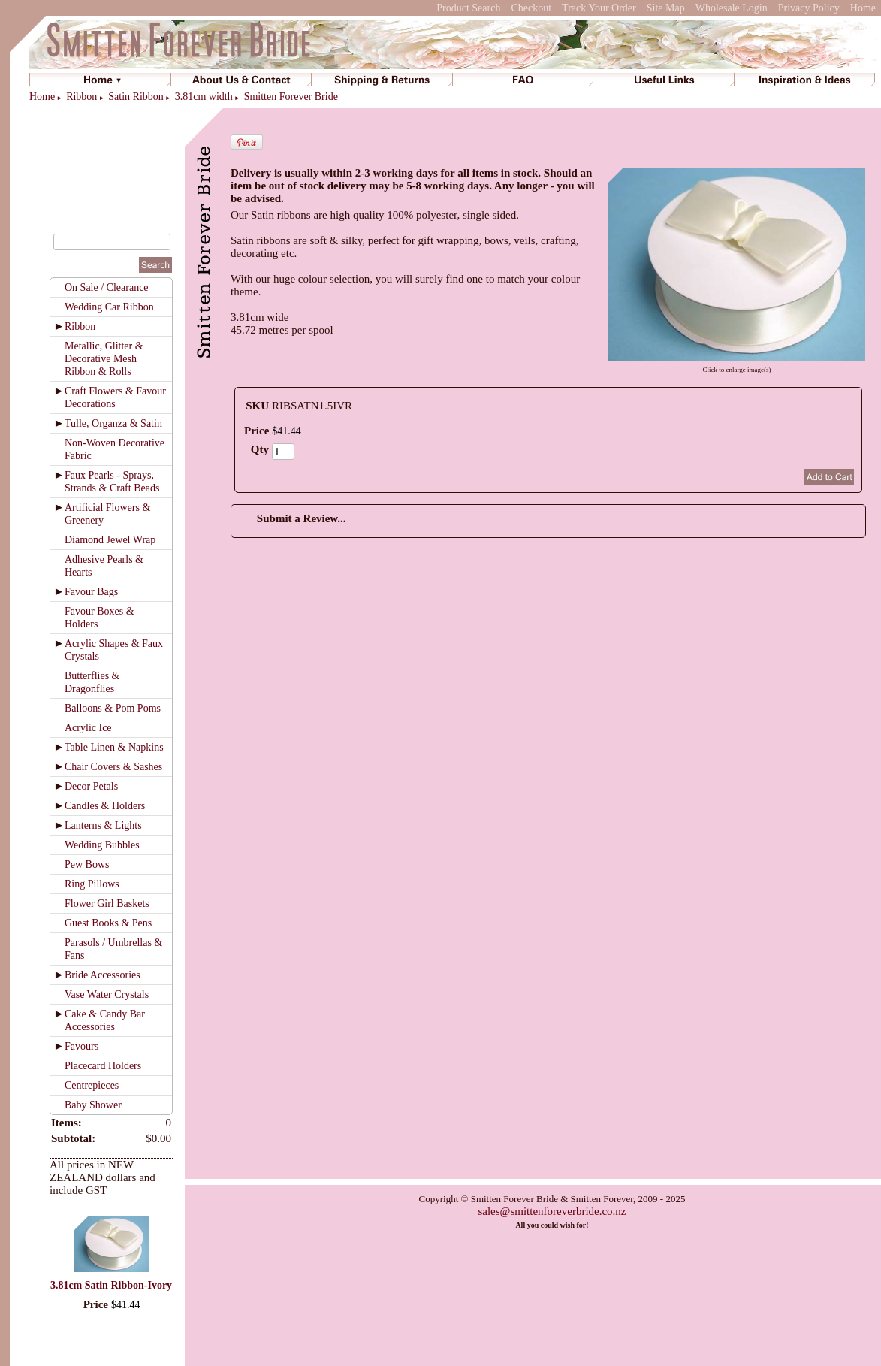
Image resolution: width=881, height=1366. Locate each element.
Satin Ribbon (136, 96)
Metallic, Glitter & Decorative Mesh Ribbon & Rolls (104, 358)
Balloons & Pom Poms (113, 708)
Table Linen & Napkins (114, 747)
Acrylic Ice (88, 727)
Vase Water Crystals (107, 994)
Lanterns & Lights (103, 825)
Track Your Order (599, 8)
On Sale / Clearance (107, 287)
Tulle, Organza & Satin (113, 423)
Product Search (468, 8)
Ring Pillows (92, 884)
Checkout (531, 8)
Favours (81, 1046)
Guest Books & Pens (108, 923)
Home (863, 8)
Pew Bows (87, 864)
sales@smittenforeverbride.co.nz (552, 1211)
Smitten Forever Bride (291, 96)
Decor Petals (91, 786)
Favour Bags (91, 591)
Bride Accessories (102, 975)
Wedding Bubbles (102, 845)
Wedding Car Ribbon (109, 307)
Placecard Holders (103, 1065)
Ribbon (81, 96)
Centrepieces (92, 1085)
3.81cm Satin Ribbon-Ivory (111, 1285)
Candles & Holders (105, 805)
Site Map (666, 8)
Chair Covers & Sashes (113, 766)
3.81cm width (204, 96)
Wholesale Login (731, 8)
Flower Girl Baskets (107, 903)
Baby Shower (93, 1105)
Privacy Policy (809, 8)
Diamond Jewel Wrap (110, 539)
